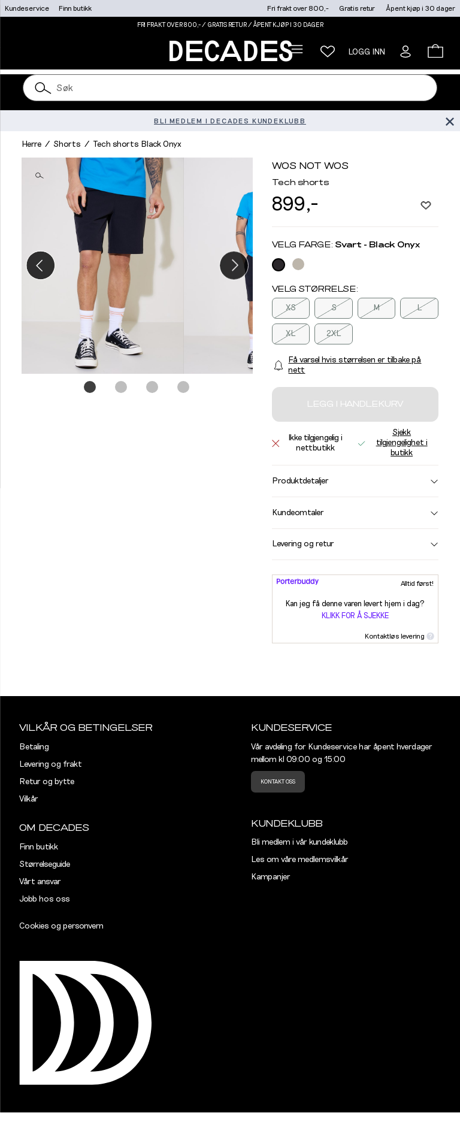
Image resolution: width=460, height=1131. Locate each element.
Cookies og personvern (61, 926)
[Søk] (43, 88)
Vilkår (28, 799)
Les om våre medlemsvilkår (300, 859)
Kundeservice (27, 8)
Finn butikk (75, 8)
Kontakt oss (278, 782)
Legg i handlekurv (355, 404)
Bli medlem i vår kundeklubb (299, 842)
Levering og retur (355, 544)
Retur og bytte (46, 782)
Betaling (34, 747)
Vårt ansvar (40, 882)
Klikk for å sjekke (355, 616)
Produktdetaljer (355, 481)
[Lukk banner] (449, 120)
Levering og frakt (50, 764)
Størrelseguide (44, 864)
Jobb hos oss (44, 899)
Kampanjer (270, 877)
